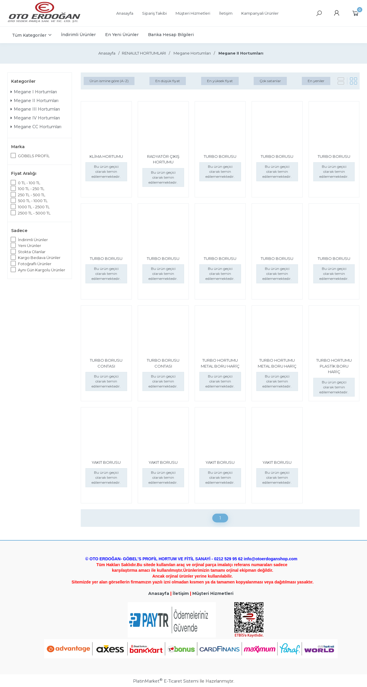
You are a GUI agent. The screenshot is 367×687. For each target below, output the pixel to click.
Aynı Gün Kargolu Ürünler (41, 270)
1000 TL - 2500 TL (34, 206)
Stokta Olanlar (32, 251)
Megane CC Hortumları (36, 126)
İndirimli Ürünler (33, 239)
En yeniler (316, 81)
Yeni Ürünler (29, 245)
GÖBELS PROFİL (34, 155)
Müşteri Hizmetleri (212, 593)
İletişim (181, 593)
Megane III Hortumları (35, 109)
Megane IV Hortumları (35, 118)
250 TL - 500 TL (31, 194)
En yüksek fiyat (220, 81)
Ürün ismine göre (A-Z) (109, 81)
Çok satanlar (270, 81)
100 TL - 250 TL (31, 188)
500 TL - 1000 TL (33, 200)
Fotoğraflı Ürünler (34, 263)
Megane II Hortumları (34, 100)
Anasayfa (158, 593)
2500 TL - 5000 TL (34, 213)
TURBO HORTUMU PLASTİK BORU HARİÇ (334, 366)
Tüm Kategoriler (29, 35)
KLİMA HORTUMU (106, 156)
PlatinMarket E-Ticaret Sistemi (165, 681)
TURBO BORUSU (220, 156)
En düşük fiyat (167, 81)
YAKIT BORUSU (106, 462)
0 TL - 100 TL (29, 182)
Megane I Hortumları (34, 91)
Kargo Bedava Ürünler (39, 257)
